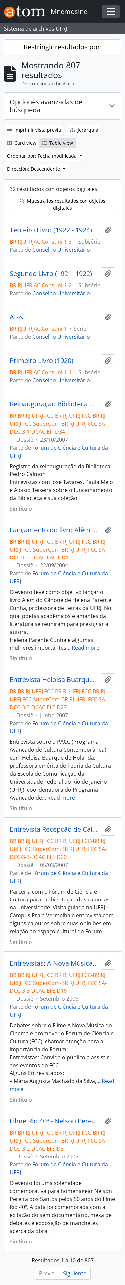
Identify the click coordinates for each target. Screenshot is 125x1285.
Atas (16, 317)
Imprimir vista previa (34, 130)
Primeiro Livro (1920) (41, 361)
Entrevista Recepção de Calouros (54, 829)
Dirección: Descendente (34, 169)
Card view (21, 143)
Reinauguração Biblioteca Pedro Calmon (54, 404)
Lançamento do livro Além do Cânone (54, 530)
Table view (57, 143)
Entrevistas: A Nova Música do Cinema (54, 963)
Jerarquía (84, 130)
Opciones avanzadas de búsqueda (46, 105)
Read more (85, 647)
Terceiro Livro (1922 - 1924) (51, 230)
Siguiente (74, 1273)
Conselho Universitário (61, 249)
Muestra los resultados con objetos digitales (62, 204)
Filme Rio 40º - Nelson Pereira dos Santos (54, 1121)
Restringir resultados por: (63, 47)
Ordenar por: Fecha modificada (42, 156)
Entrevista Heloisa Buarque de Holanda (54, 680)
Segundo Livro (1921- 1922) (51, 274)
